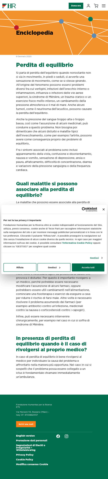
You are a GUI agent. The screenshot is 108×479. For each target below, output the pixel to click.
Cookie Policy (24, 459)
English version (25, 435)
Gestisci (94, 258)
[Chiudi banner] (103, 209)
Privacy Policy (25, 455)
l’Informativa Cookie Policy (77, 242)
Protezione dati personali (31, 440)
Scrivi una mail (26, 424)
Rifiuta (19, 267)
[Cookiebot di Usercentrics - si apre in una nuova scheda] (84, 209)
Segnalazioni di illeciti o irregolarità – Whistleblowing (30, 447)
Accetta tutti (88, 267)
